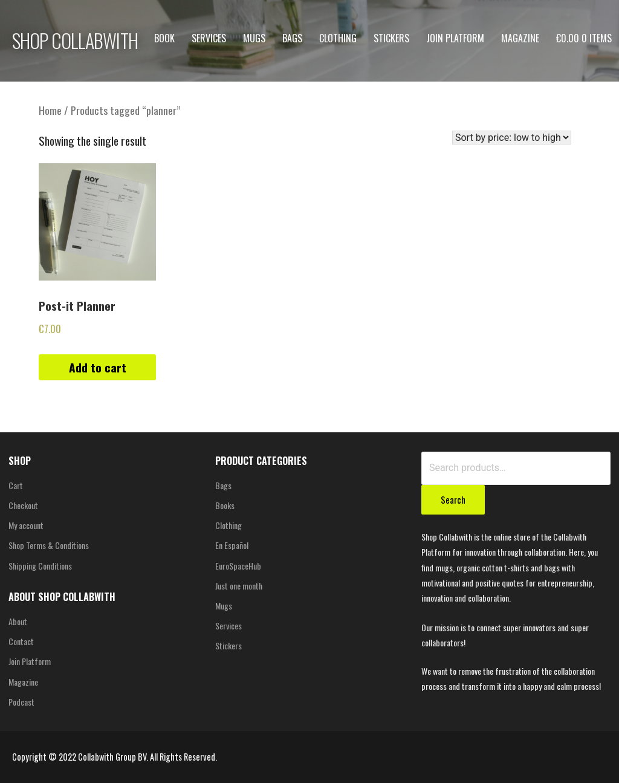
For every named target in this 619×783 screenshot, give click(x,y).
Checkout (23, 505)
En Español (231, 545)
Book (164, 38)
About (17, 621)
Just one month (238, 585)
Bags (292, 38)
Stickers (391, 38)
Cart (15, 485)
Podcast (21, 701)
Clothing (338, 38)
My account (26, 525)
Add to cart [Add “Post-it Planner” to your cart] (97, 367)
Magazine (520, 38)
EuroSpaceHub (238, 565)
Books (225, 505)
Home (50, 110)
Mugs (254, 38)
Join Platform (455, 38)
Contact (21, 641)
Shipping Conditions (40, 565)
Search (453, 499)
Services (209, 38)
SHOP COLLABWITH (75, 40)
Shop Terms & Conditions (48, 545)
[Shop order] (511, 138)
